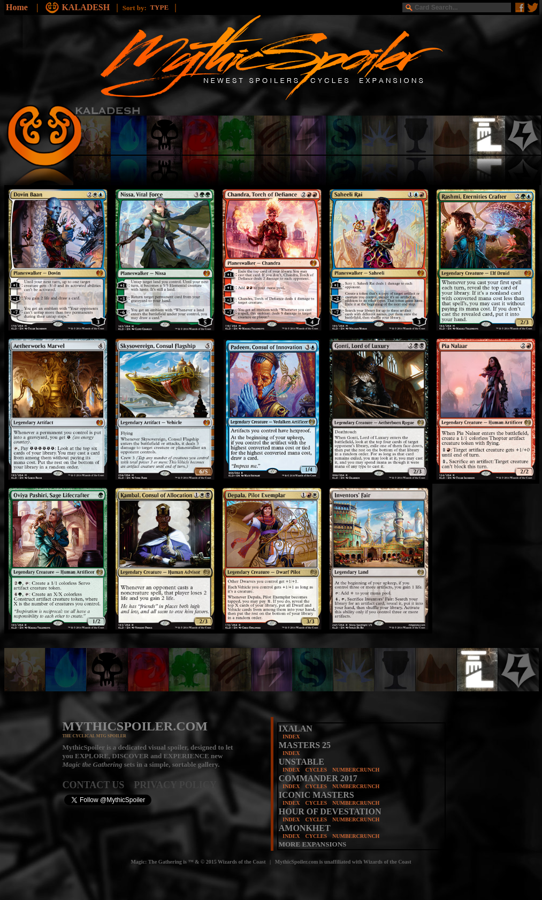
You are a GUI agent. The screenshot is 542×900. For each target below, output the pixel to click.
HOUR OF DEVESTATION (330, 811)
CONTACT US (98, 785)
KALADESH (87, 7)
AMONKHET (305, 828)
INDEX (291, 736)
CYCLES (316, 770)
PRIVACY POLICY (175, 785)
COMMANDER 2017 (318, 778)
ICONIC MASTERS (316, 794)
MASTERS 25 (305, 745)
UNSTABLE (301, 761)
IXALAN (295, 728)
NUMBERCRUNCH (355, 770)
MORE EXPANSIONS (313, 844)
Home (17, 7)
